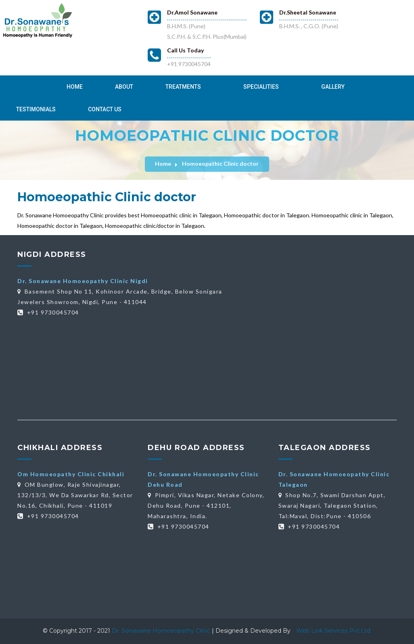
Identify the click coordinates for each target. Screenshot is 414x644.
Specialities (261, 86)
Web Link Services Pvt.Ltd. (334, 630)
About (124, 86)
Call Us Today (185, 50)
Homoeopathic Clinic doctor (220, 163)
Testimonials (36, 109)
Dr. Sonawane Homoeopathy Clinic (162, 630)
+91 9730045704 (189, 63)
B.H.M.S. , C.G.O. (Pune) (308, 26)
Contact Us (104, 109)
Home (75, 86)
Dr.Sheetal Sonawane (307, 12)
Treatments (183, 86)
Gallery (333, 86)
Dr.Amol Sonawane (192, 12)
